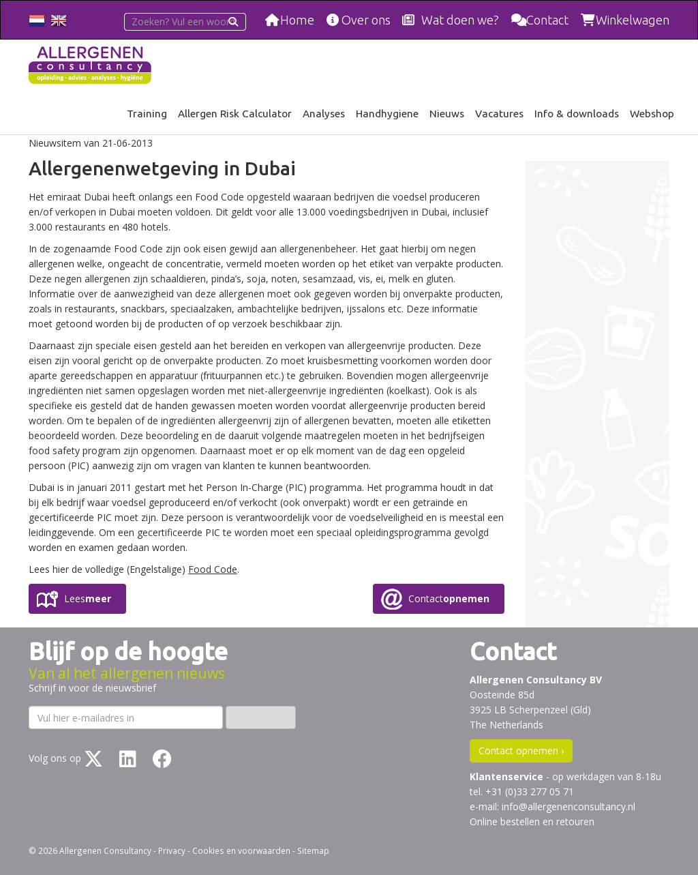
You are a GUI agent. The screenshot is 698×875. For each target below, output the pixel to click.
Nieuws (446, 113)
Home (297, 20)
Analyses (324, 113)
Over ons (366, 20)
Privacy (171, 850)
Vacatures (499, 113)
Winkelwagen (632, 20)
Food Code (212, 569)
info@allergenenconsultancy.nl (568, 806)
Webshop (652, 113)
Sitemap (313, 850)
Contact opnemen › (521, 750)
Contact (547, 20)
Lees (87, 599)
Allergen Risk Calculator (235, 113)
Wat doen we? (460, 20)
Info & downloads (576, 113)
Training (147, 113)
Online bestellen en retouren (532, 821)
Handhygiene (387, 113)
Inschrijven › (260, 717)
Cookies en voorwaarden (241, 850)
